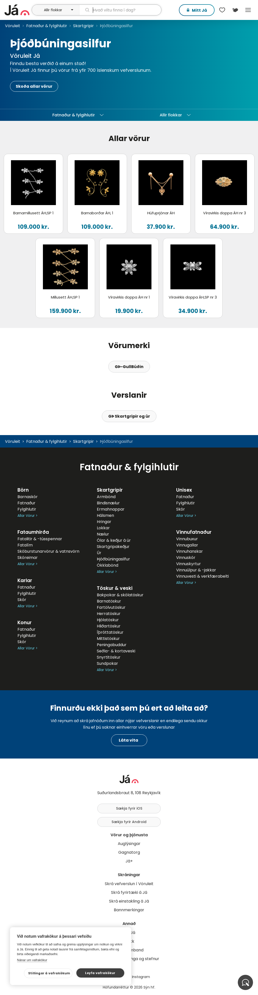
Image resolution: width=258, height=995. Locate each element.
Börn (23, 490)
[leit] (120, 10)
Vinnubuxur (187, 539)
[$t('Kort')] (235, 9)
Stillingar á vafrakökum (49, 973)
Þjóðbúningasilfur (113, 559)
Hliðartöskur (109, 626)
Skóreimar (27, 557)
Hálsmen (105, 515)
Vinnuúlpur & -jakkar (196, 570)
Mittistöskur (108, 638)
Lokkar (103, 528)
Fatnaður (26, 503)
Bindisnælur (108, 503)
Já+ (129, 861)
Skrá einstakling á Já (129, 901)
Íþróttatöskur (110, 632)
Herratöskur (109, 613)
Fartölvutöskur (111, 607)
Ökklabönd (107, 565)
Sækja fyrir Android (129, 821)
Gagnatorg (129, 852)
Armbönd (106, 497)
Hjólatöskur (108, 620)
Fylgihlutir (26, 509)
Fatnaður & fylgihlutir (46, 26)
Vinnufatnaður (194, 532)
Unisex (184, 490)
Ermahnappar (111, 509)
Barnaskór (27, 497)
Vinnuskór (185, 557)
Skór (21, 600)
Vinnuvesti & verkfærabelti (202, 576)
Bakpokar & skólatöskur (120, 595)
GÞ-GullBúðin (129, 367)
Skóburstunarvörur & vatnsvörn (48, 551)
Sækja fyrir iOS (129, 808)
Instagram (141, 976)
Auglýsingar (129, 843)
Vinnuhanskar (189, 551)
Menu (248, 9)
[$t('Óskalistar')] (222, 9)
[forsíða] (17, 9)
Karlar (24, 580)
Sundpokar (107, 663)
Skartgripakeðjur (113, 546)
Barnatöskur (109, 601)
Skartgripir (83, 26)
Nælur (103, 534)
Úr (99, 553)
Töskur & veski (114, 588)
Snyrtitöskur (109, 657)
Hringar (104, 522)
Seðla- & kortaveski (116, 651)
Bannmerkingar (129, 910)
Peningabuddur (112, 645)
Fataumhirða (33, 532)
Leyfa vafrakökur (100, 973)
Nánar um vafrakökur (32, 960)
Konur (24, 622)
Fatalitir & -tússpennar (39, 539)
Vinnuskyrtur (188, 564)
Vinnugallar (187, 545)
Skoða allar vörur (34, 86)
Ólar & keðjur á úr (114, 540)
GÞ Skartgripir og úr (129, 416)
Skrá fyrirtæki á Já (129, 892)
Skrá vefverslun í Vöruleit (129, 884)
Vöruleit (12, 26)
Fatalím (25, 545)
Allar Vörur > (27, 515)
